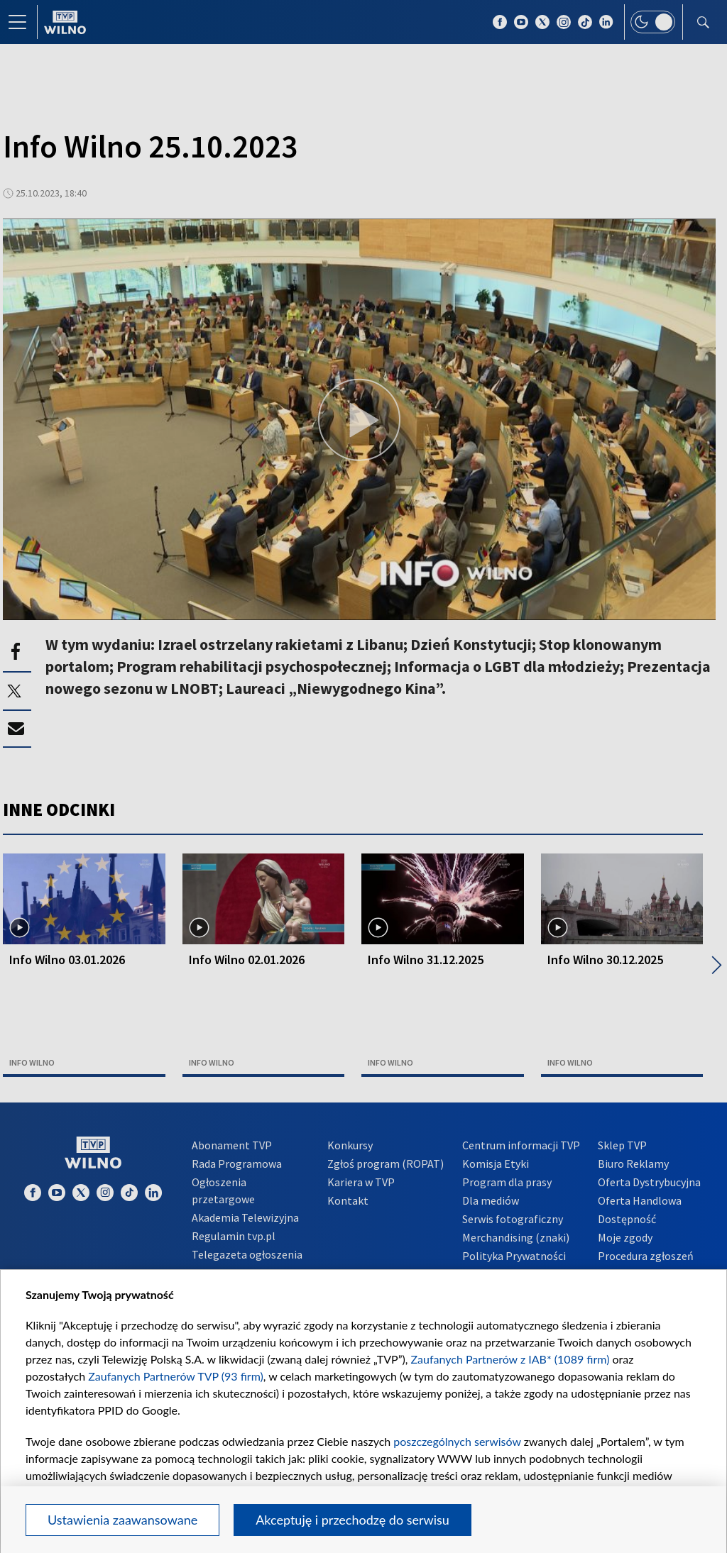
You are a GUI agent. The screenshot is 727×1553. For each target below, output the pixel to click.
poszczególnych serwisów (456, 1441)
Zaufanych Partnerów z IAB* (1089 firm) (510, 1359)
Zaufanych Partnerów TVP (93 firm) (175, 1376)
